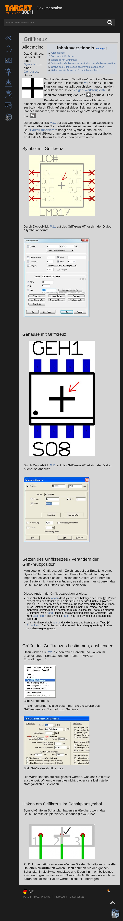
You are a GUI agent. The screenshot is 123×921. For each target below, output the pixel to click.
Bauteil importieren (43, 130)
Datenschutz (76, 896)
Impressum (61, 896)
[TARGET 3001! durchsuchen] (54, 22)
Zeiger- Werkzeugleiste (90, 90)
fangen (54, 598)
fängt (51, 612)
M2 (50, 652)
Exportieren (39, 615)
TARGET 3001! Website (36, 896)
